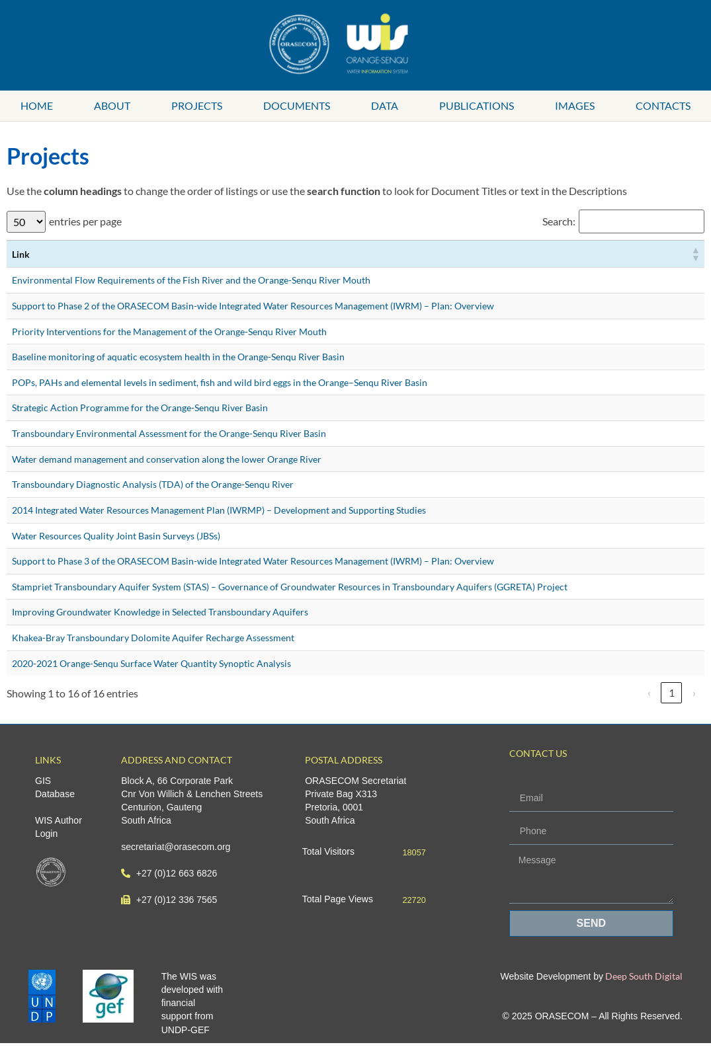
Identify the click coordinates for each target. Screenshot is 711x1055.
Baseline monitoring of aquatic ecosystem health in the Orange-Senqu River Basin (178, 356)
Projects (196, 105)
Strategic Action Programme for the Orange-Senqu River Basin (140, 407)
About (112, 105)
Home (37, 105)
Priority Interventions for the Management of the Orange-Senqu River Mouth (169, 331)
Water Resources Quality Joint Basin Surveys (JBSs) (116, 535)
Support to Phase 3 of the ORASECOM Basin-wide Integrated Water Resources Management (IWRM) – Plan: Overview (253, 561)
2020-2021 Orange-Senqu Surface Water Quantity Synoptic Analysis (151, 663)
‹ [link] (649, 692)
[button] (695, 254)
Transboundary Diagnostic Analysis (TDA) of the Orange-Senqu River (153, 484)
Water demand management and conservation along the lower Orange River (166, 459)
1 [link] (672, 692)
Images (575, 105)
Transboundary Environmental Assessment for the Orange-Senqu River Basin (169, 433)
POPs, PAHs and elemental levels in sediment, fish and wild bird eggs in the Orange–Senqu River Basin (219, 382)
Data (384, 105)
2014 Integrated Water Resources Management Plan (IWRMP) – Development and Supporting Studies (219, 510)
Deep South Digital (643, 976)
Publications (476, 105)
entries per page (85, 221)
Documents (296, 105)
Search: (558, 221)
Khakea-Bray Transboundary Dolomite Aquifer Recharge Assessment (153, 637)
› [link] (694, 692)
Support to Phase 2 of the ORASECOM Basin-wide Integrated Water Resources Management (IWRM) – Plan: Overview (253, 305)
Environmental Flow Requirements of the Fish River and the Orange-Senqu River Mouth (191, 280)
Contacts (663, 105)
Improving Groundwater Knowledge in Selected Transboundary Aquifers (160, 611)
